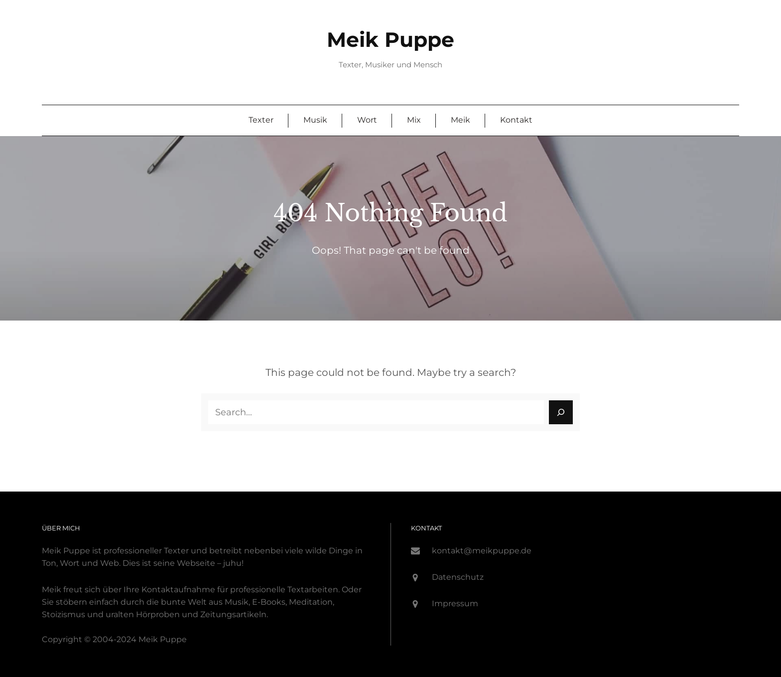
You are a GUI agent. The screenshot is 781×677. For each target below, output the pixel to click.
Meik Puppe (390, 39)
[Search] (561, 412)
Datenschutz (458, 577)
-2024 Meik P (139, 639)
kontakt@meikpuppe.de (481, 550)
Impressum (455, 603)
